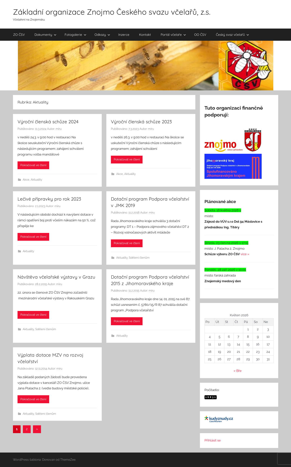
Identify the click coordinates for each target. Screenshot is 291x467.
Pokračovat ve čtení (33, 165)
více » (244, 254)
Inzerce (123, 35)
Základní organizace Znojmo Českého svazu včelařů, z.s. (111, 12)
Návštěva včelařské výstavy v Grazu (56, 277)
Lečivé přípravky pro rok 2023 (49, 199)
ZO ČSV (19, 35)
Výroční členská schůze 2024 (48, 121)
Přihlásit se (212, 440)
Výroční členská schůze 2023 (141, 121)
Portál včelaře (173, 35)
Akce (26, 179)
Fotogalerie (75, 35)
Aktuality (36, 179)
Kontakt (145, 35)
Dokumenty (45, 35)
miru (59, 129)
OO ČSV (200, 35)
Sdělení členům (139, 257)
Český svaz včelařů (232, 35)
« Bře (237, 371)
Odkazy (102, 35)
